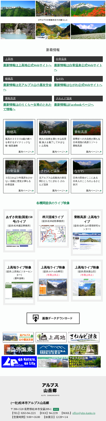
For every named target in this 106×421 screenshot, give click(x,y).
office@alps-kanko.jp (83, 413)
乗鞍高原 (10, 98)
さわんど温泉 (64, 98)
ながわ (60, 78)
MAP (56, 409)
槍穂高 (9, 78)
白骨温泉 (61, 59)
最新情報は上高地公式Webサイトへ (27, 65)
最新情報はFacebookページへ (74, 104)
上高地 (9, 59)
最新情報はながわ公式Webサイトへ (78, 85)
